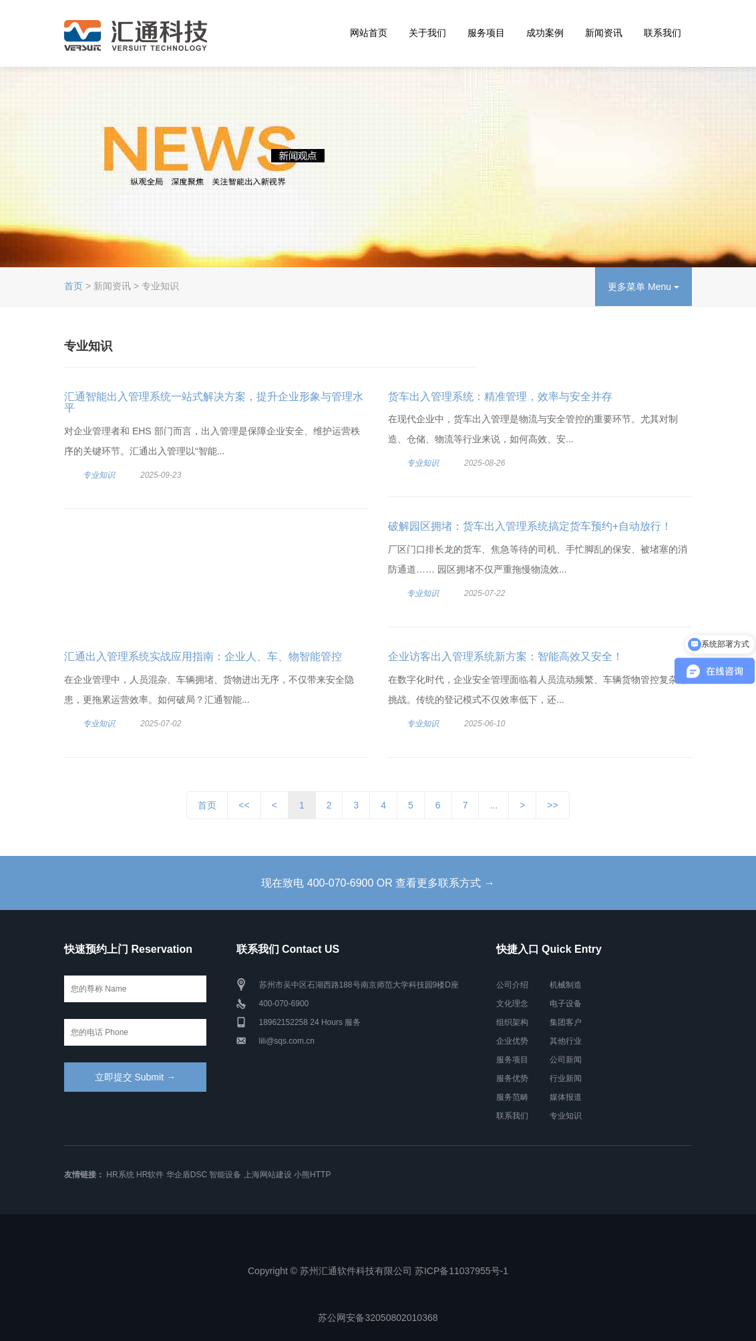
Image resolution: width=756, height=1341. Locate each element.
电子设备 (566, 1003)
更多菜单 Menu (643, 286)
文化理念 (512, 1003)
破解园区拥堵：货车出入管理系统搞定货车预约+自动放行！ (530, 526)
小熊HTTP (312, 1174)
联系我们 (662, 32)
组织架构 (512, 1022)
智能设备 (225, 1174)
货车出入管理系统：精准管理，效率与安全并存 (500, 396)
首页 (73, 286)
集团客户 (566, 1022)
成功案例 (545, 32)
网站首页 (368, 32)
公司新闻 (566, 1059)
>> (552, 805)
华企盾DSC (186, 1174)
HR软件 (150, 1174)
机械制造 (566, 985)
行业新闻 (566, 1078)
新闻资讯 (603, 32)
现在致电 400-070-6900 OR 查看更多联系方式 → (377, 883)
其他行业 (566, 1041)
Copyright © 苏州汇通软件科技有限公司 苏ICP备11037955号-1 (378, 1270)
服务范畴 (512, 1097)
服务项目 (486, 32)
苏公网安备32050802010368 (377, 1317)
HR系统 (120, 1174)
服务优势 (512, 1078)
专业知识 (99, 475)
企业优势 (512, 1041)
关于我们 (427, 32)
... (494, 805)
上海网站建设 (268, 1174)
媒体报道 (566, 1097)
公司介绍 (512, 985)
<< (243, 805)
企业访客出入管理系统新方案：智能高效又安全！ (505, 656)
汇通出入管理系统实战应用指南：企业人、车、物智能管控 (203, 656)
